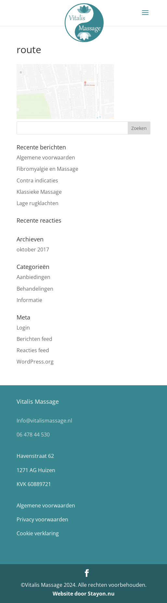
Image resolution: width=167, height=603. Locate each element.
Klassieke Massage (39, 191)
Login (23, 327)
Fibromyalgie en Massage (47, 168)
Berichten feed (34, 338)
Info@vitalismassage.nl (44, 420)
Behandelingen (35, 288)
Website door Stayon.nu (84, 593)
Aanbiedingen (33, 277)
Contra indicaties (37, 180)
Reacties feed (33, 350)
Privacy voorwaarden (42, 519)
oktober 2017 (33, 249)
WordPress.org (35, 361)
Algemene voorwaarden (46, 157)
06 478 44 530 (33, 434)
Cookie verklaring (38, 533)
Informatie (29, 300)
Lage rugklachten (37, 203)
